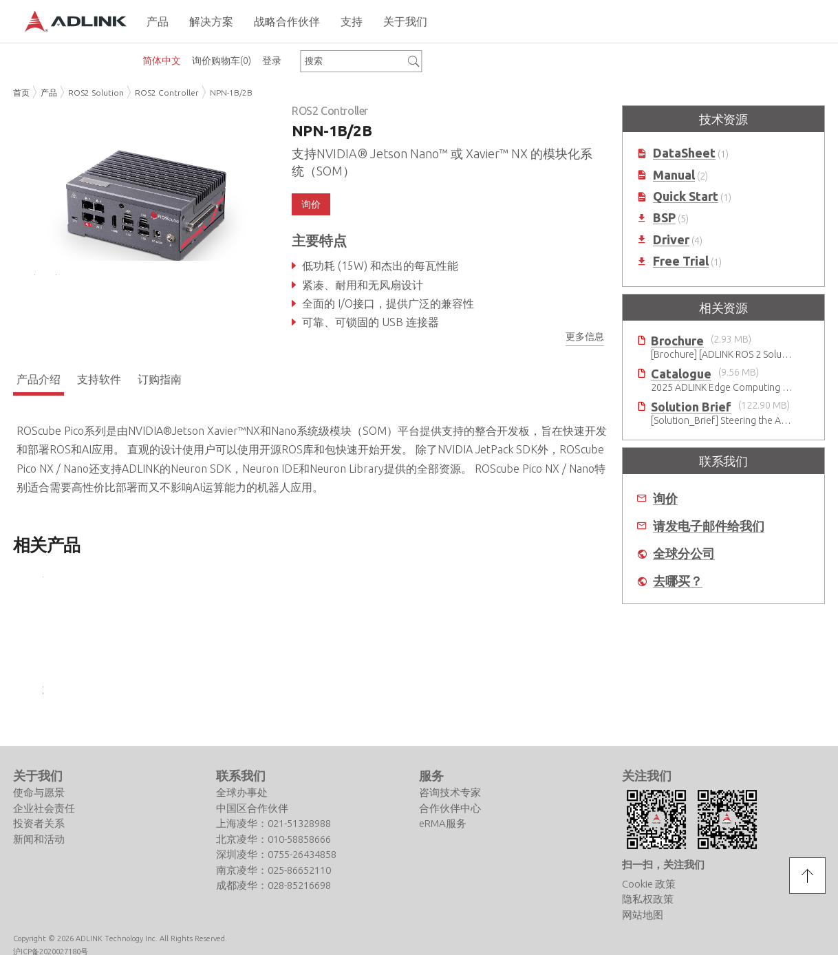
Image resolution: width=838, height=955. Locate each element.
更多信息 (585, 336)
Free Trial (681, 261)
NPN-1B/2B (231, 92)
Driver (671, 239)
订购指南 (160, 382)
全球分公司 (684, 553)
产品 (49, 92)
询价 (311, 204)
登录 (271, 60)
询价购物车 (221, 60)
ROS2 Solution (96, 92)
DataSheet (684, 153)
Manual (674, 175)
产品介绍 (39, 382)
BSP (664, 217)
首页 (21, 92)
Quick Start (685, 196)
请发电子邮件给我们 (708, 526)
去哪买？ (677, 581)
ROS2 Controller (167, 92)
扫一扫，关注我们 (663, 867)
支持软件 (99, 382)
